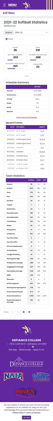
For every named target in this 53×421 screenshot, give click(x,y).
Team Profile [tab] (14, 76)
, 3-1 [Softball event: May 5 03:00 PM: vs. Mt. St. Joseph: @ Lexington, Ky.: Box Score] (42, 164)
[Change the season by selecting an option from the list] (31, 32)
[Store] (33, 346)
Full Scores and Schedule (26, 117)
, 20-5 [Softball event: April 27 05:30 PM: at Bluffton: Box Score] (42, 152)
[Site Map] (13, 349)
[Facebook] (24, 346)
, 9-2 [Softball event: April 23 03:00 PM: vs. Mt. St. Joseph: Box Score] (42, 135)
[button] (29, 312)
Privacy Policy (18, 412)
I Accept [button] (26, 417)
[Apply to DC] (38, 349)
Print (9, 39)
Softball (9, 13)
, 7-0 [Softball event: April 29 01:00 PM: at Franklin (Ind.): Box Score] (42, 156)
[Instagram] (28, 346)
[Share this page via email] (23, 312)
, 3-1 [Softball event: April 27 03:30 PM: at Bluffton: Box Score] (42, 148)
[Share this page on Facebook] (12, 312)
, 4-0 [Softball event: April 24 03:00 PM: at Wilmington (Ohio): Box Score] (42, 144)
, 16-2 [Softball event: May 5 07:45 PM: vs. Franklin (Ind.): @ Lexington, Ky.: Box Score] (42, 168)
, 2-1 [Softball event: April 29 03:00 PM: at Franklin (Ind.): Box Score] (42, 160)
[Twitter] (20, 346)
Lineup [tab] (33, 76)
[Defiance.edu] (25, 349)
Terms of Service (33, 412)
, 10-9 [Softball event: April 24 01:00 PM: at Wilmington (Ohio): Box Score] (42, 139)
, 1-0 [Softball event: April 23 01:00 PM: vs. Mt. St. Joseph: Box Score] (42, 131)
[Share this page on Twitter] (18, 312)
